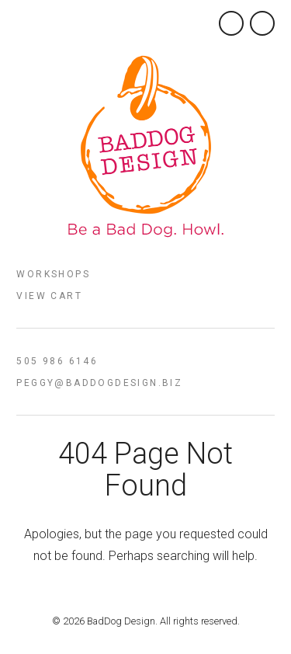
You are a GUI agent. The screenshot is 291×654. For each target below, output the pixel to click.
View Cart (49, 295)
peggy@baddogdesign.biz (99, 382)
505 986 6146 (57, 361)
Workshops (53, 274)
